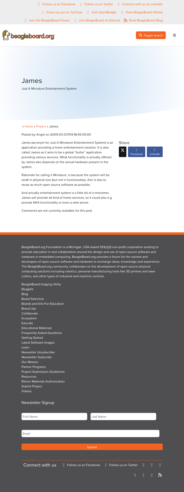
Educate (27, 323)
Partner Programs (34, 366)
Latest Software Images (38, 342)
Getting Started (32, 337)
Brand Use (29, 308)
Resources (29, 376)
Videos (26, 391)
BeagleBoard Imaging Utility (41, 284)
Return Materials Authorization (43, 381)
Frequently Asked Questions (42, 332)
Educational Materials (37, 328)
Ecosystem (29, 318)
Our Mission (30, 362)
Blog (25, 294)
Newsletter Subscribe (37, 357)
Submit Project (32, 386)
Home (29, 126)
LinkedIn (155, 153)
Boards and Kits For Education (43, 303)
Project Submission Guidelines (43, 371)
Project (41, 126)
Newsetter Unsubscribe (38, 352)
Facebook (136, 153)
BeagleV (27, 289)
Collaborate (30, 313)
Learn (25, 347)
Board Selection (33, 298)
